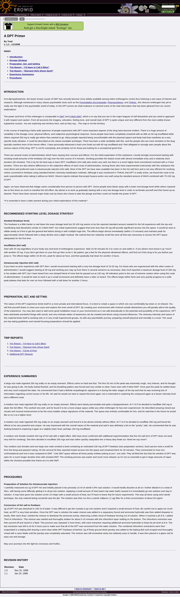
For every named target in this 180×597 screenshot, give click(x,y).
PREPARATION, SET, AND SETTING (25, 296)
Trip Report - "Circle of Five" (23, 350)
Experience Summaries (22, 74)
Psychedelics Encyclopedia (92, 102)
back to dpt (99, 589)
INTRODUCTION (14, 91)
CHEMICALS (11, 19)
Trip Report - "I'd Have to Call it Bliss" (29, 67)
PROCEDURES (13, 477)
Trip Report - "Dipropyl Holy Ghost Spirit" (31, 71)
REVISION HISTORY (16, 560)
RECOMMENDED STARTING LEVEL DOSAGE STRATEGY (39, 213)
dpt (22, 19)
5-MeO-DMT (75, 116)
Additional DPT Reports (21, 354)
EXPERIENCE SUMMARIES (20, 376)
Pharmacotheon (115, 102)
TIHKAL (133, 102)
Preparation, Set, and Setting (25, 64)
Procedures (16, 78)
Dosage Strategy (18, 60)
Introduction (16, 57)
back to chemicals (83, 589)
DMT (62, 116)
